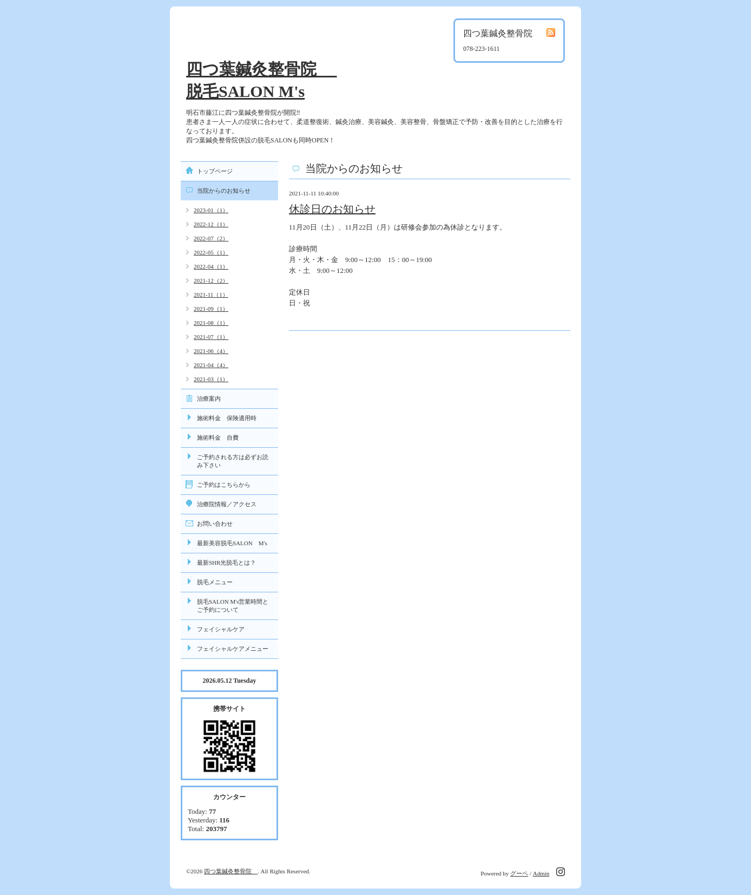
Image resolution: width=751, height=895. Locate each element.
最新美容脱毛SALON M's (232, 543)
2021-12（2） (211, 280)
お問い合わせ (215, 523)
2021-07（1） (211, 337)
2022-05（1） (211, 252)
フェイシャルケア (221, 629)
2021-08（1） (211, 322)
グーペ (519, 873)
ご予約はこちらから (224, 484)
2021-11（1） (211, 294)
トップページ (215, 171)
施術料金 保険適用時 (226, 418)
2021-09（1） (211, 308)
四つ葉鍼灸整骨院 (231, 871)
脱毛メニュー (215, 582)
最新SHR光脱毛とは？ (226, 562)
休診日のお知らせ (332, 209)
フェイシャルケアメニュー (232, 648)
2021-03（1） (211, 379)
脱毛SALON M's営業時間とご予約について (232, 605)
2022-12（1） (211, 224)
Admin (541, 873)
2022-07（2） (211, 238)
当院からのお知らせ (224, 190)
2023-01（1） (211, 210)
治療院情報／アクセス (226, 504)
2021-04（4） (211, 365)
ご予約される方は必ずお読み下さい (232, 461)
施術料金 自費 (218, 437)
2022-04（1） (211, 266)
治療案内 (209, 398)
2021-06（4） (211, 351)
